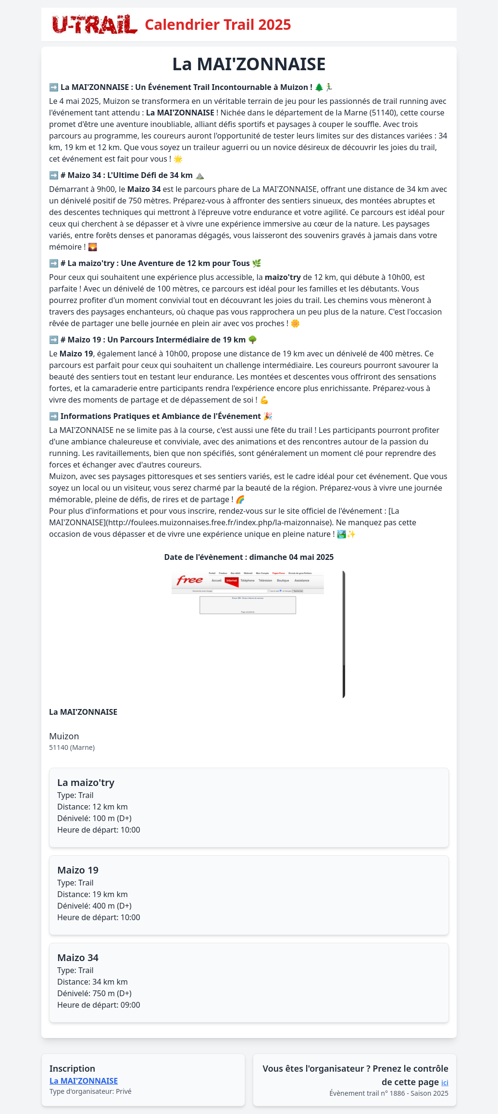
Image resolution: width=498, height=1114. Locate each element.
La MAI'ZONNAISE (84, 1081)
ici (444, 1082)
